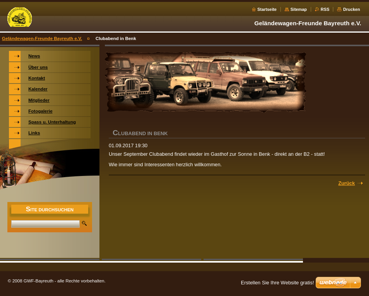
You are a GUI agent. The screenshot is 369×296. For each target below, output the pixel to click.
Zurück (346, 183)
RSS (325, 9)
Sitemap (299, 9)
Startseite (267, 9)
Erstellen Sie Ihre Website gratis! (277, 283)
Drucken (351, 9)
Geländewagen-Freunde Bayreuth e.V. (42, 38)
